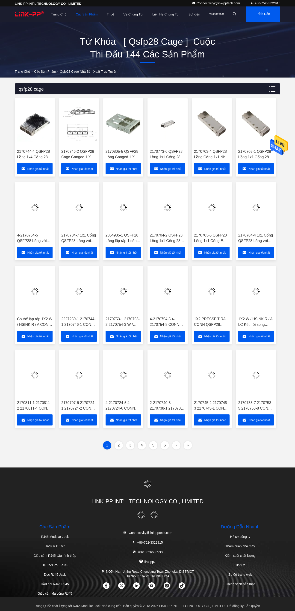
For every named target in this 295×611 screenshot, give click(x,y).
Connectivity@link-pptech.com (216, 3)
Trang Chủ (56, 14)
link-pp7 (147, 561)
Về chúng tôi (131, 14)
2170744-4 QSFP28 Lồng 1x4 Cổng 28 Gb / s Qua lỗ (33, 157)
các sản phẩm (45, 71)
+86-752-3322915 (265, 3)
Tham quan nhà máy (240, 546)
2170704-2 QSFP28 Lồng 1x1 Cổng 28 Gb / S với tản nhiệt (166, 240)
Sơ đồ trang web (240, 574)
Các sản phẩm (84, 14)
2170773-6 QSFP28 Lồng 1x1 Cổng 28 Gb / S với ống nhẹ (166, 157)
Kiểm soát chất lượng (240, 555)
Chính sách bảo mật (240, 584)
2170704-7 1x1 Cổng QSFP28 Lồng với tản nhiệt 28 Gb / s (78, 240)
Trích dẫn (258, 17)
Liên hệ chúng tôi (163, 14)
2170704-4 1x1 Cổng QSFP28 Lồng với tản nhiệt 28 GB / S (255, 240)
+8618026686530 (147, 552)
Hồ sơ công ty (240, 537)
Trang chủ (22, 71)
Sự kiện (191, 14)
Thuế (107, 14)
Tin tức (240, 565)
